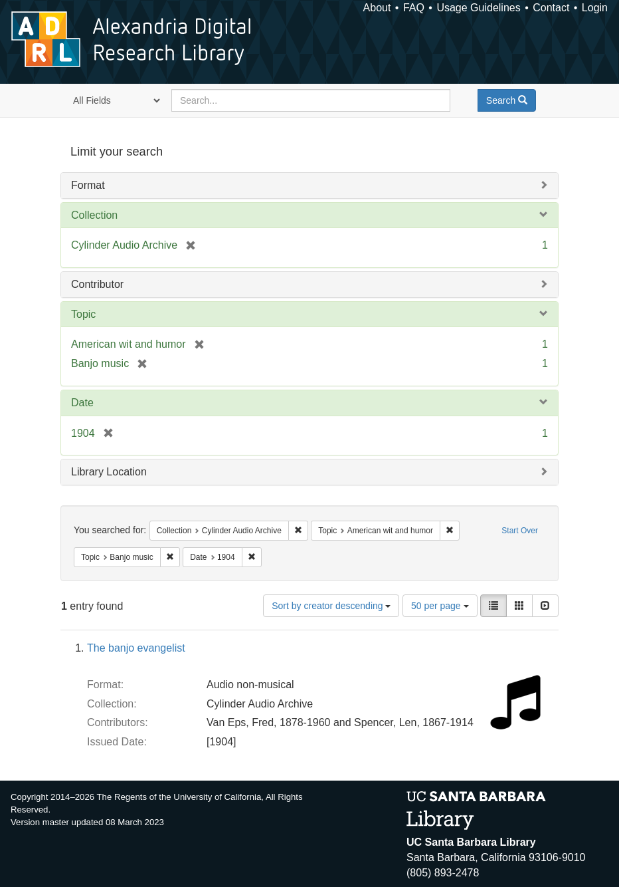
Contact (551, 7)
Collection (94, 215)
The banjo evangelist (136, 648)
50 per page (440, 605)
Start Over (519, 530)
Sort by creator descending (331, 605)
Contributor (97, 284)
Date (82, 402)
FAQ (413, 7)
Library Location (109, 471)
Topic (83, 314)
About (377, 7)
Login (595, 7)
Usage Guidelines (478, 7)
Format (88, 185)
